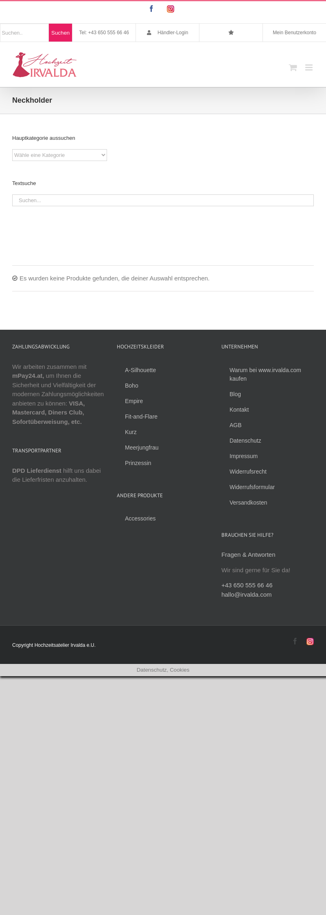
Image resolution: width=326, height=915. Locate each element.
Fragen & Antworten (248, 554)
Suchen (60, 33)
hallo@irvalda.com (246, 594)
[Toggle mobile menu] (309, 67)
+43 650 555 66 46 (247, 585)
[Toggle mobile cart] (293, 67)
